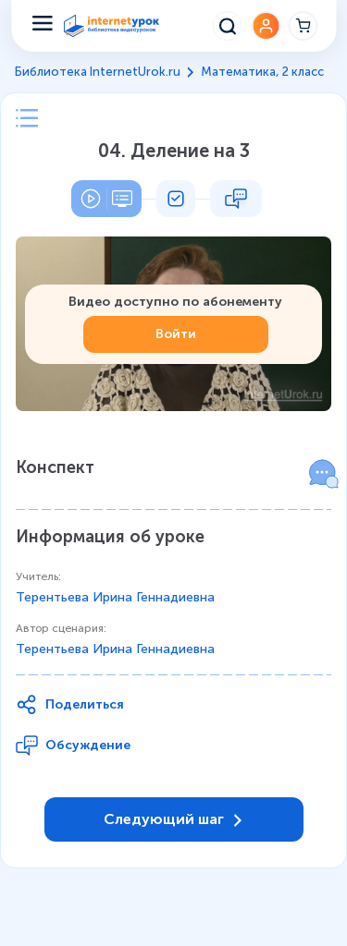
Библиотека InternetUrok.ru (97, 72)
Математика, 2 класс (262, 72)
